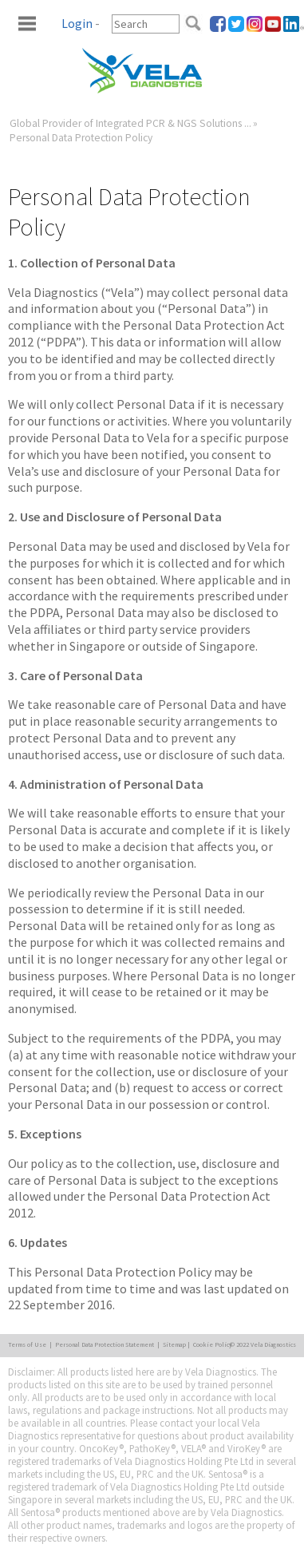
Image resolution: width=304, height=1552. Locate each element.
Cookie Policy (212, 1344)
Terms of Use (27, 1344)
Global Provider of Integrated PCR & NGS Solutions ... (130, 123)
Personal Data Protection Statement (104, 1344)
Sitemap (174, 1344)
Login (77, 23)
